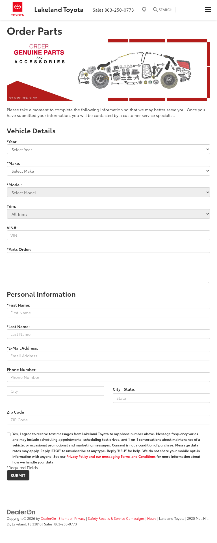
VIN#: (12, 227)
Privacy (79, 518)
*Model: (14, 184)
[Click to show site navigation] (208, 10)
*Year (11, 141)
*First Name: (18, 305)
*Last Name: (18, 326)
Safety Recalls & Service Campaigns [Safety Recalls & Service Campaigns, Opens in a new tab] (116, 518)
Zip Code (15, 412)
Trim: (11, 206)
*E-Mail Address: (22, 348)
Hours (152, 518)
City (116, 389)
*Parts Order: (19, 249)
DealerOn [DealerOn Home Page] (48, 518)
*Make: (13, 163)
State (129, 389)
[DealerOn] (21, 511)
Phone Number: (21, 369)
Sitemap (65, 518)
